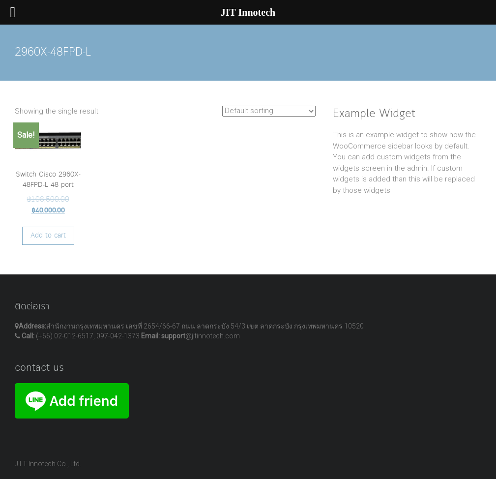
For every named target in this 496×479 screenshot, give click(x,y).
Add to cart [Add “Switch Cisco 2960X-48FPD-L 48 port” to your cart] (48, 235)
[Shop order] (269, 111)
